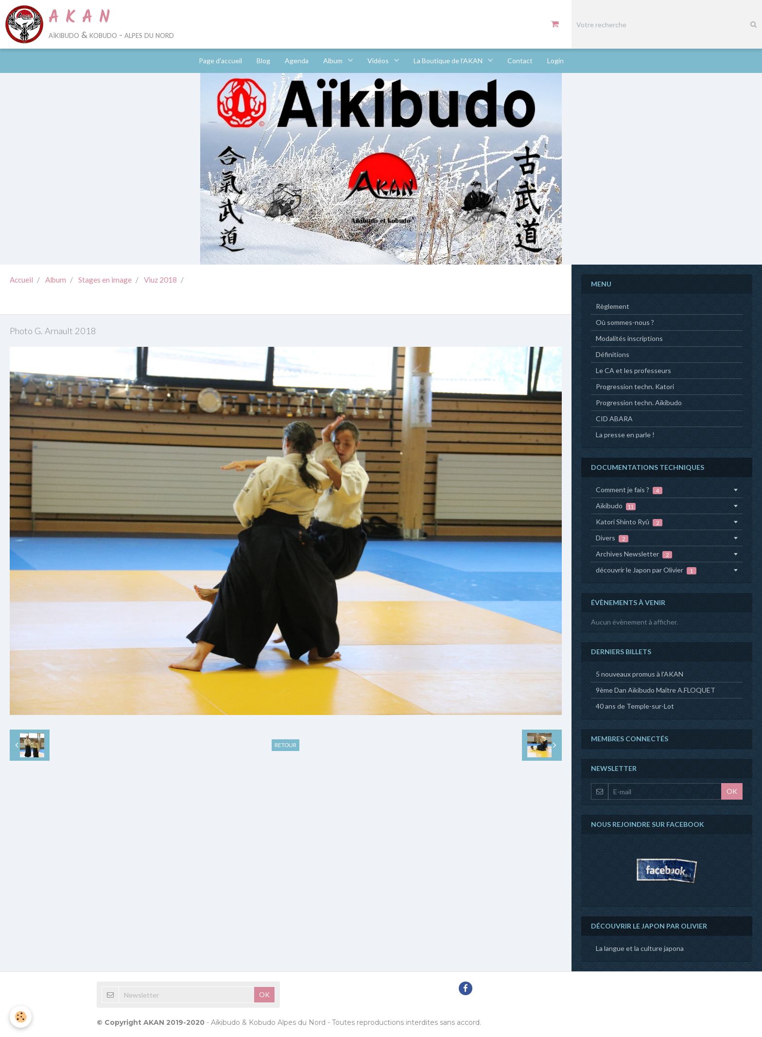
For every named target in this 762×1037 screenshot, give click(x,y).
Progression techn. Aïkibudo (639, 402)
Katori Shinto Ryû (629, 522)
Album (333, 60)
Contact (520, 60)
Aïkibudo (616, 505)
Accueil (21, 279)
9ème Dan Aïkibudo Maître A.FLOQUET (655, 690)
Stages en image (105, 279)
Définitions (612, 354)
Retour (285, 745)
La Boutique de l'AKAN (449, 60)
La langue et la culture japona (640, 948)
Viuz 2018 (160, 279)
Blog (263, 60)
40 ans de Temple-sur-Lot (635, 706)
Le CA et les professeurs (633, 370)
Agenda (297, 60)
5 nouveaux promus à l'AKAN (639, 674)
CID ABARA (614, 418)
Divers (612, 538)
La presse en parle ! (625, 434)
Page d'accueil (220, 60)
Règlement (612, 306)
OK (732, 791)
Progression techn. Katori (635, 386)
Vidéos (378, 60)
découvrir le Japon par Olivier (646, 570)
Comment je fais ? (629, 489)
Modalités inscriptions (629, 338)
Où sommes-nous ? (625, 322)
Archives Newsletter (634, 554)
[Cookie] (21, 1017)
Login (555, 60)
